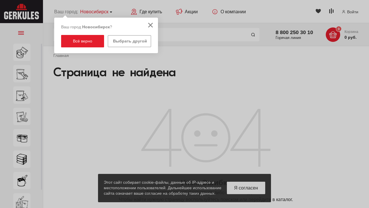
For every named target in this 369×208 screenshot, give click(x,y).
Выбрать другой (130, 41)
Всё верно (82, 41)
